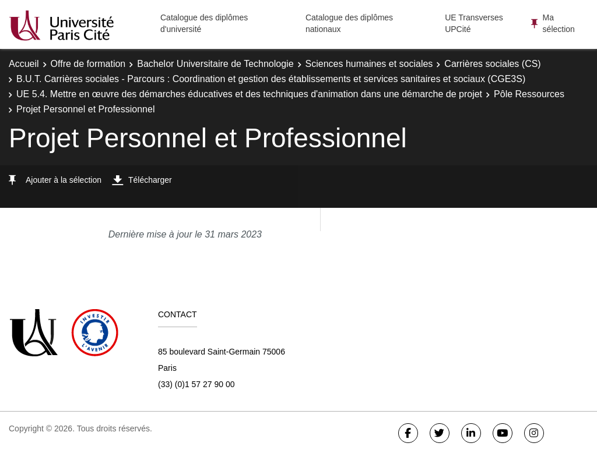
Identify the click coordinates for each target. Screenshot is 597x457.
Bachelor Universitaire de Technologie (215, 64)
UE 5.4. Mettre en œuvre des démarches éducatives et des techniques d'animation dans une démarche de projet (249, 94)
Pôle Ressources (529, 94)
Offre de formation (88, 64)
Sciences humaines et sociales (369, 64)
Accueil (24, 64)
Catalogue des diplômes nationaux (349, 23)
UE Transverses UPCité (474, 23)
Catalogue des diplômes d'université (204, 23)
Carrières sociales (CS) (492, 64)
